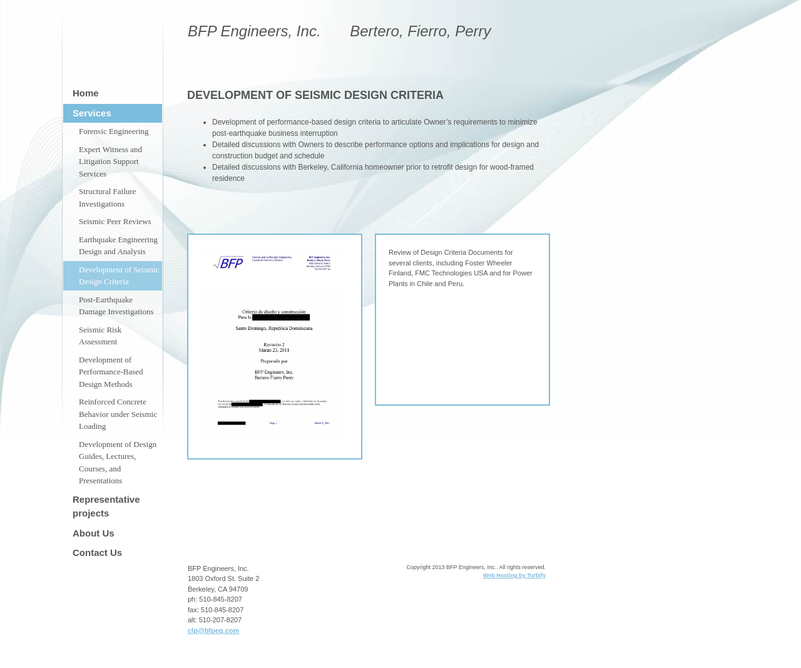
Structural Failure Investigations (107, 197)
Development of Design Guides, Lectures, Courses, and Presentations (117, 462)
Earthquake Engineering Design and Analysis (118, 246)
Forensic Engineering (114, 131)
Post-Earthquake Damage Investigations (116, 306)
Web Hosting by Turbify (514, 575)
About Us (94, 533)
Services (92, 113)
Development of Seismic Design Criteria (119, 276)
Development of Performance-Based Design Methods (111, 372)
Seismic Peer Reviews (115, 221)
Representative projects (106, 506)
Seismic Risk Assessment (100, 336)
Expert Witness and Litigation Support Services (110, 161)
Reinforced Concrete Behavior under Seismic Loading (118, 414)
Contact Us (97, 552)
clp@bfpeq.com (213, 630)
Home (86, 93)
